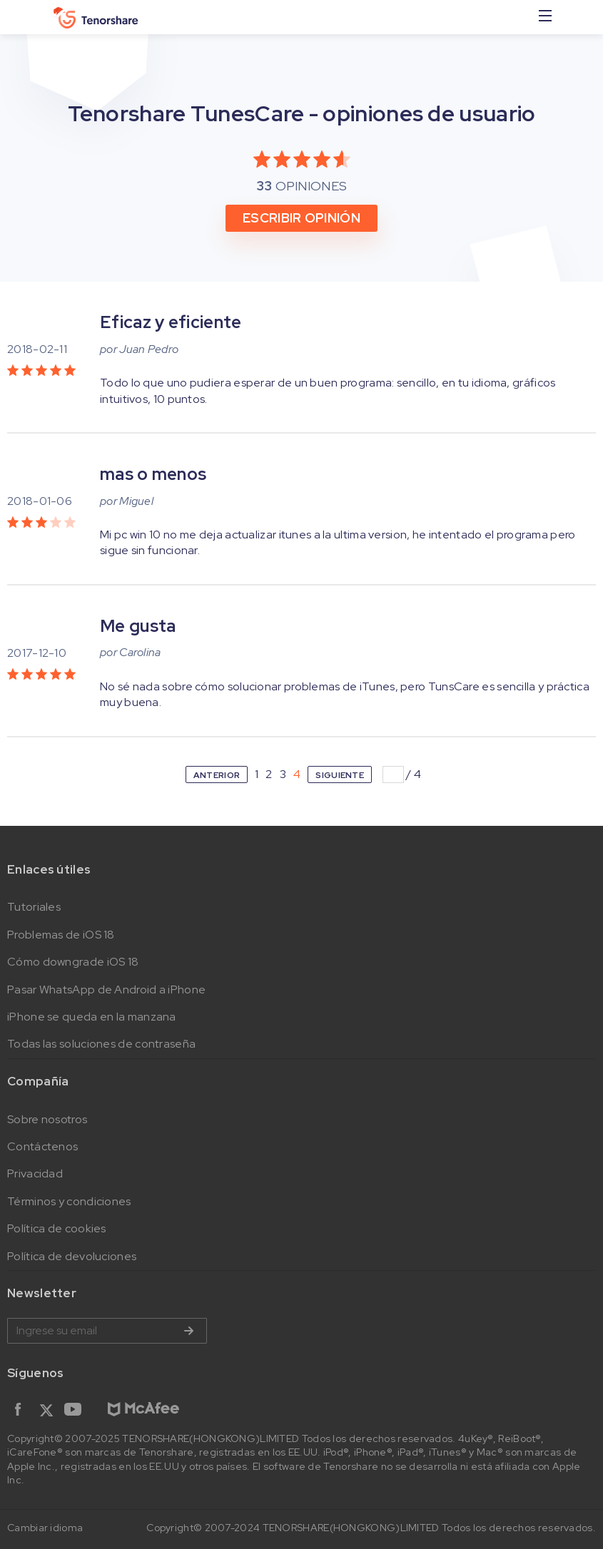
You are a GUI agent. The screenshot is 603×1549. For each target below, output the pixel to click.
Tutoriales (34, 906)
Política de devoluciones (71, 1256)
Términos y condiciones (69, 1201)
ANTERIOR (216, 775)
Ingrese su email (107, 1331)
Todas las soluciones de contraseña (101, 1043)
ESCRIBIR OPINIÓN (301, 218)
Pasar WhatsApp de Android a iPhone (106, 989)
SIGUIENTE (339, 775)
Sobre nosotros (47, 1119)
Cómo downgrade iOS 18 (72, 961)
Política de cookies (56, 1228)
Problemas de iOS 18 (61, 934)
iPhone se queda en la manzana (91, 1016)
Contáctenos (42, 1146)
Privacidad (35, 1173)
